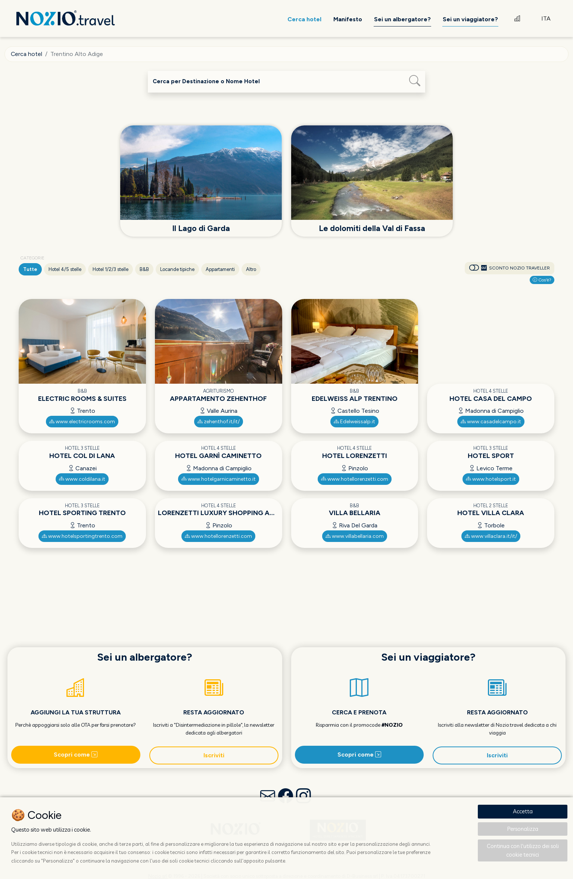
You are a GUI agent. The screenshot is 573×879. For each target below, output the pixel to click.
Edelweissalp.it (354, 421)
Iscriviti (213, 755)
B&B (144, 269)
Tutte (30, 269)
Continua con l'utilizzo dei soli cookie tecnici (523, 850)
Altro (251, 269)
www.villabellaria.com (355, 536)
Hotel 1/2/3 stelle (110, 269)
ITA (546, 18)
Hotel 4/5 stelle (65, 269)
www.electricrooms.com (82, 421)
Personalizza (522, 828)
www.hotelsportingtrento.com (82, 536)
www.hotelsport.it (491, 479)
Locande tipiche (177, 269)
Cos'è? (542, 280)
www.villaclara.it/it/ (491, 536)
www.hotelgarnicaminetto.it (218, 479)
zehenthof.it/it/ (218, 421)
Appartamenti (220, 269)
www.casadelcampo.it (491, 421)
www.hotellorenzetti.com (354, 479)
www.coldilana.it (82, 479)
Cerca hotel (27, 53)
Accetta (523, 811)
